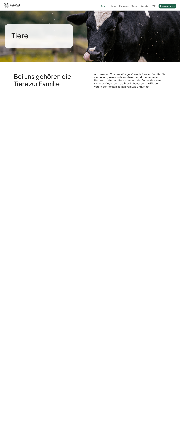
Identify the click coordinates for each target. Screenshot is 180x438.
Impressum (96, 434)
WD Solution (83, 434)
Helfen (113, 6)
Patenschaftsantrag (110, 411)
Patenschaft (150, 411)
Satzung (110, 418)
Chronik (134, 6)
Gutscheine (150, 414)
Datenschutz (108, 434)
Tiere (103, 6)
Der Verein (123, 6)
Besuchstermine (167, 6)
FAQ (154, 6)
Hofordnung (70, 423)
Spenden (145, 6)
